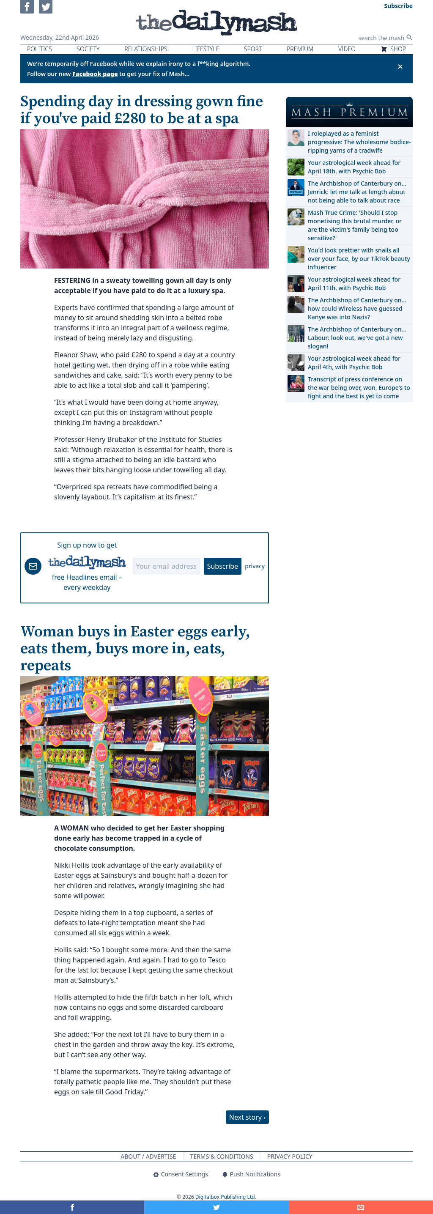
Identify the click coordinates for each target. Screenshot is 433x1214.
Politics (39, 49)
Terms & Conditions (221, 1156)
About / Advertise (148, 1156)
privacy (255, 566)
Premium (300, 49)
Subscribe (222, 566)
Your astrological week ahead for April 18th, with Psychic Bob (354, 167)
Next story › (247, 1117)
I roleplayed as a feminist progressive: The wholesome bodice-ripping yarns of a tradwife (359, 141)
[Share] (361, 1207)
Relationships (145, 49)
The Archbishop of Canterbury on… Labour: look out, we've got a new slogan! (357, 337)
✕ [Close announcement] (400, 66)
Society (88, 49)
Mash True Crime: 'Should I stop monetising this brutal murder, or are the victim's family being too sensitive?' (355, 225)
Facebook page (95, 74)
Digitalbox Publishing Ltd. (225, 1196)
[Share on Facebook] (72, 1207)
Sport (253, 49)
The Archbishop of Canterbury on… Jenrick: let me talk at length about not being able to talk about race (357, 191)
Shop (393, 49)
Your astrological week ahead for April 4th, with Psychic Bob (354, 362)
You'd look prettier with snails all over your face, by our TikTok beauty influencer (359, 258)
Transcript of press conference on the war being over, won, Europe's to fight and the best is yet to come (359, 387)
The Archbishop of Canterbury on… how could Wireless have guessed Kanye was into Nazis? (357, 308)
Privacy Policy (289, 1156)
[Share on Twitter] (216, 1207)
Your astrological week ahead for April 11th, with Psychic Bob (354, 283)
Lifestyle (205, 49)
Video (347, 49)
